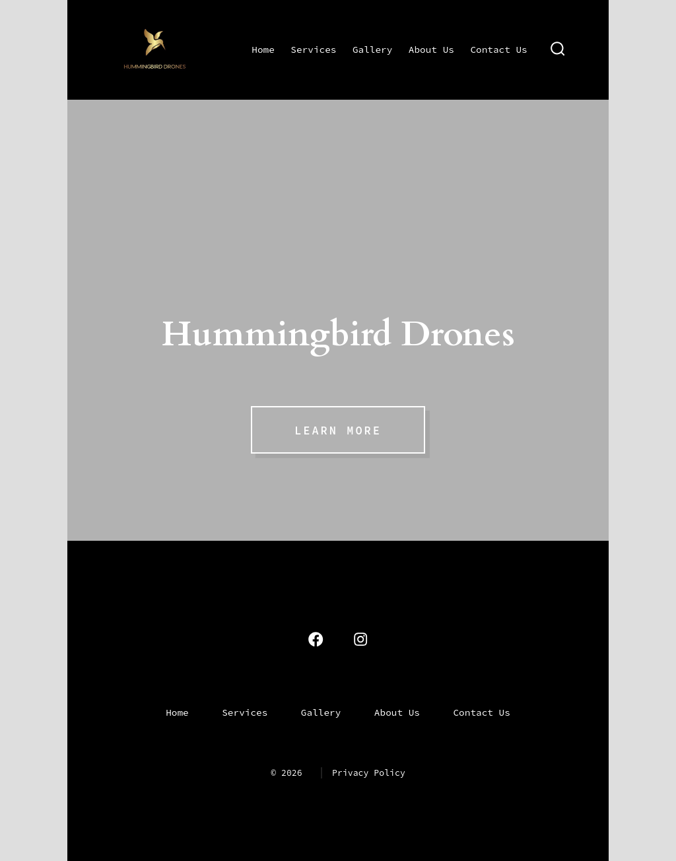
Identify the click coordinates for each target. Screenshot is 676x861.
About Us (431, 49)
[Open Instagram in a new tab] (360, 639)
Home (263, 49)
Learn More (338, 430)
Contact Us (498, 49)
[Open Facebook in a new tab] (315, 639)
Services (313, 49)
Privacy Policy (368, 772)
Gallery (372, 49)
